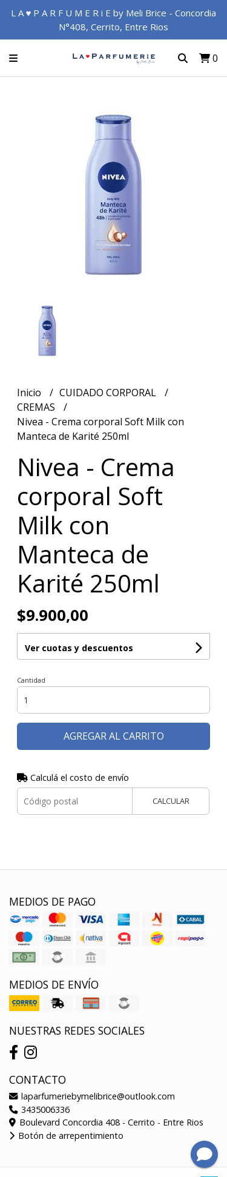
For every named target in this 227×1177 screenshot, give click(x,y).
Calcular (171, 800)
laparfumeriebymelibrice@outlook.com (92, 1096)
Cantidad (31, 680)
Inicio (30, 392)
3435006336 (39, 1109)
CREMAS (37, 407)
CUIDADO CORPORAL (109, 392)
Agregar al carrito (114, 736)
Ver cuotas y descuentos (79, 648)
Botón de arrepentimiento (66, 1135)
